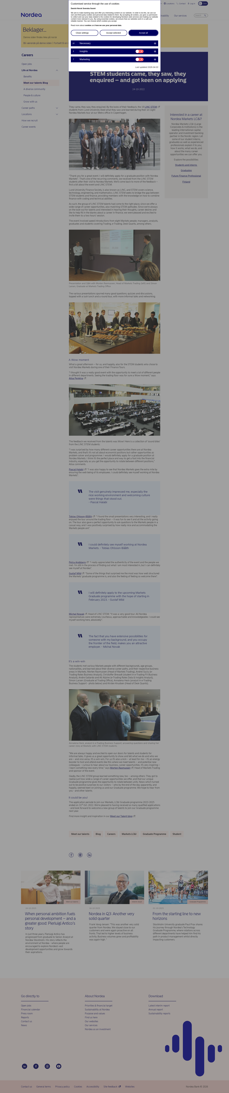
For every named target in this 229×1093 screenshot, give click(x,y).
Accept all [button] (143, 33)
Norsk (79, 8)
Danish (74, 8)
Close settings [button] (82, 33)
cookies (88, 25)
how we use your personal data (108, 25)
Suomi (93, 8)
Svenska (86, 8)
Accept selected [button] (113, 33)
